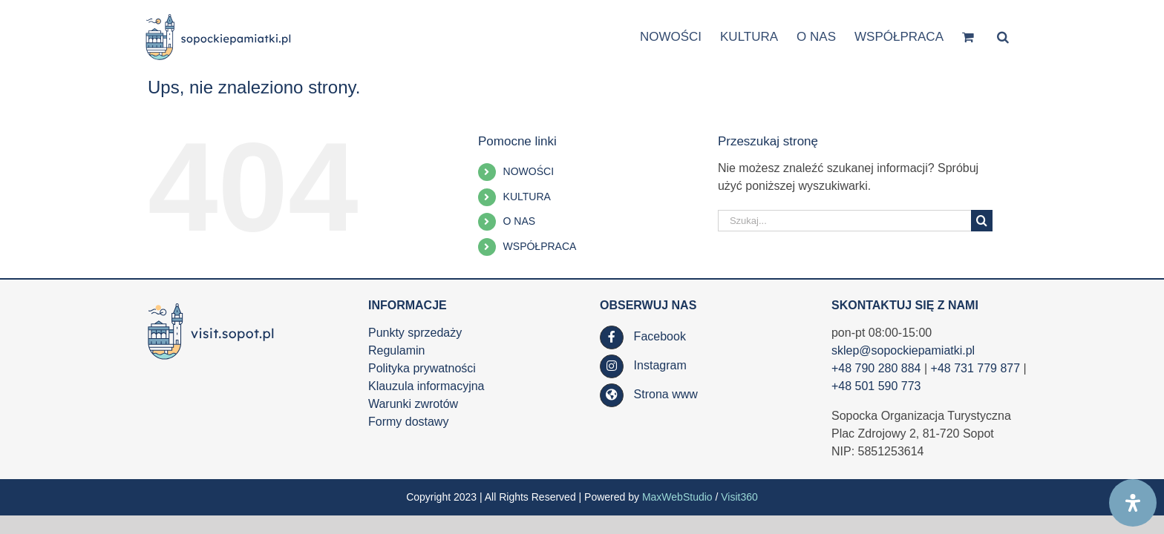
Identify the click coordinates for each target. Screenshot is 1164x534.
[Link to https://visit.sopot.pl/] (612, 395)
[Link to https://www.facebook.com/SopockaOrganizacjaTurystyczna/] (612, 337)
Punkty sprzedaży (415, 332)
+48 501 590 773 (876, 386)
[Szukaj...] (844, 220)
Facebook (660, 336)
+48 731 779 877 (976, 368)
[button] (1021, 36)
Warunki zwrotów (413, 404)
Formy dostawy (408, 421)
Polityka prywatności (422, 368)
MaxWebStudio (677, 497)
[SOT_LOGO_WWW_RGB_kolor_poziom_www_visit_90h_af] (211, 303)
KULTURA (527, 196)
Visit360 (739, 497)
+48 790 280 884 (876, 368)
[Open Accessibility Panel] (1133, 503)
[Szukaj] (982, 220)
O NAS (519, 221)
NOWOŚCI (528, 171)
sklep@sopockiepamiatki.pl (903, 350)
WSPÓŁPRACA (540, 246)
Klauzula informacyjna (426, 386)
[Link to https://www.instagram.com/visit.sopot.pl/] (612, 366)
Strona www (666, 394)
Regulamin (396, 350)
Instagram (660, 365)
